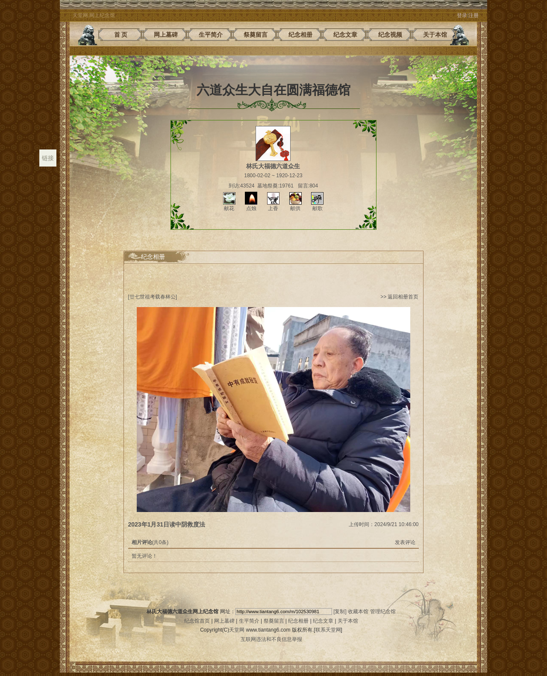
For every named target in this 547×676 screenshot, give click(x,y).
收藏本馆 (358, 612)
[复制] (340, 612)
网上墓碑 (224, 621)
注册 (473, 15)
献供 (295, 205)
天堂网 (236, 630)
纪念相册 (298, 621)
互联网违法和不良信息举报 (271, 639)
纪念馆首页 (197, 621)
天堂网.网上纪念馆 (94, 15)
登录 (462, 15)
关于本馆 (348, 621)
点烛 (251, 205)
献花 (229, 205)
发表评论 (405, 542)
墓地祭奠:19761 (275, 186)
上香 (273, 205)
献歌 (317, 205)
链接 (48, 158)
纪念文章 (323, 621)
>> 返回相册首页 (399, 297)
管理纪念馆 (383, 612)
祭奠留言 (274, 621)
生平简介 (249, 621)
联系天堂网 (328, 630)
